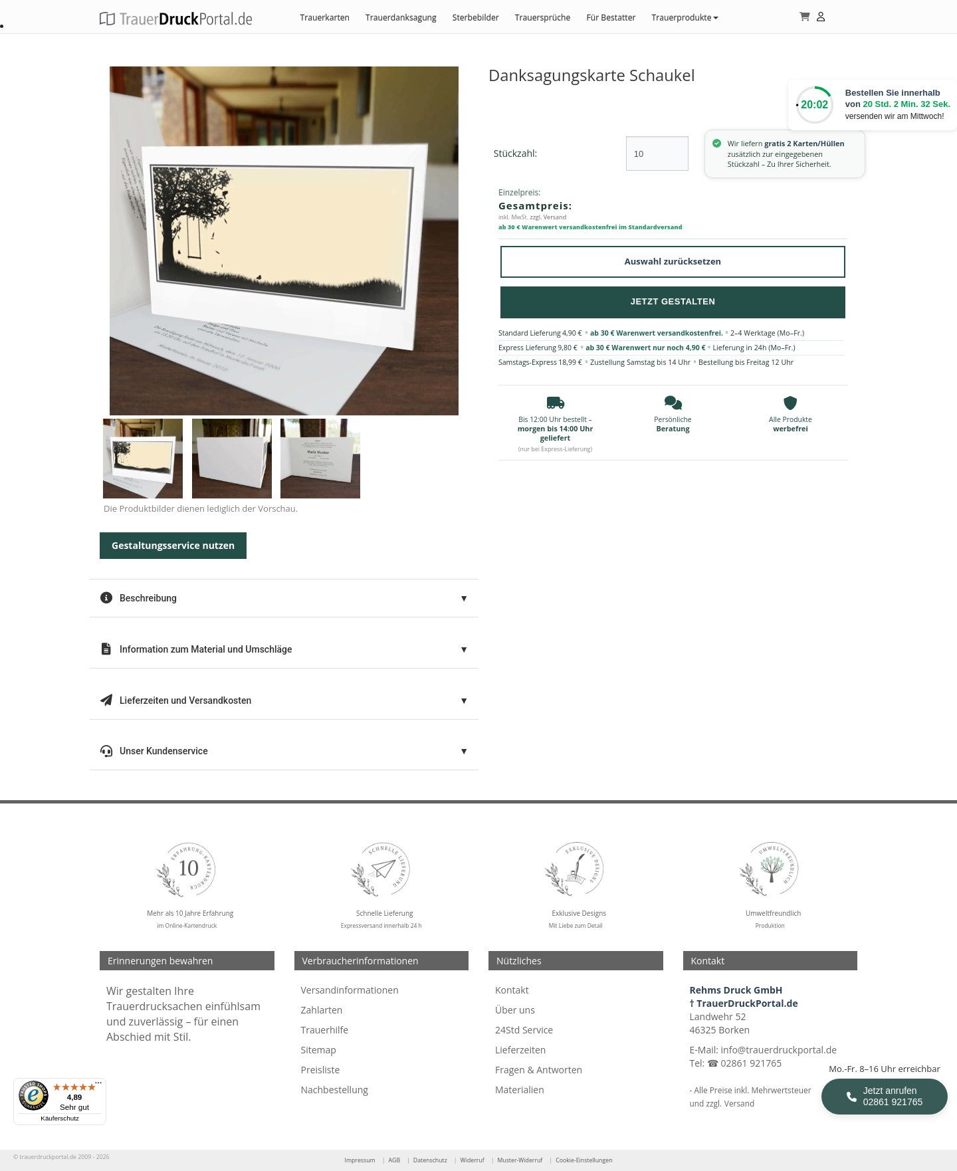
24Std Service (524, 1029)
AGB (394, 1160)
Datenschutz (430, 1160)
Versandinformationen (350, 990)
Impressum (359, 1160)
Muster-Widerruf (519, 1160)
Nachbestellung (334, 1089)
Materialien (519, 1089)
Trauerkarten (325, 17)
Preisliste (320, 1069)
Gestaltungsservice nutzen (173, 545)
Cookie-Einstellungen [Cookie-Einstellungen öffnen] (584, 1160)
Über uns (515, 1010)
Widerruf (472, 1160)
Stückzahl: (515, 153)
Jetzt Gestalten (673, 301)
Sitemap (318, 1049)
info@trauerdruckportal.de (779, 1049)
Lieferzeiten (520, 1049)
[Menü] (98, 1086)
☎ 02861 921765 (744, 1063)
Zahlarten (322, 1010)
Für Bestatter (610, 17)
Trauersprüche (543, 17)
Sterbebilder (476, 17)
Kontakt (512, 990)
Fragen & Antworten (538, 1069)
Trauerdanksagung (401, 17)
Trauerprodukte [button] (684, 17)
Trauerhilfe (325, 1029)
